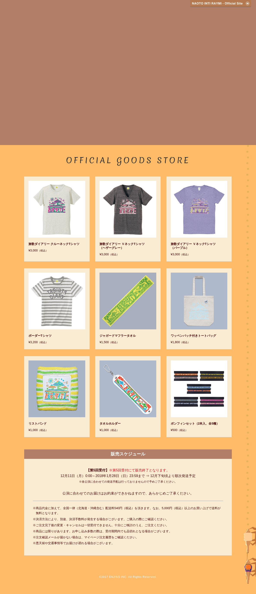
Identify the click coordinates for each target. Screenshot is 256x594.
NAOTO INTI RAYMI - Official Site (220, 3)
